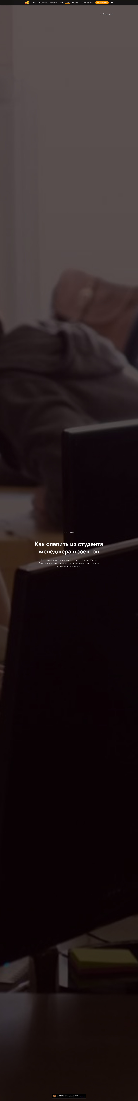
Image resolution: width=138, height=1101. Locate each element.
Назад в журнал (108, 14)
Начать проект (102, 2)
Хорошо (83, 1097)
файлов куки (71, 1096)
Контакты (75, 2)
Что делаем (53, 2)
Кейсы (34, 2)
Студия (61, 2)
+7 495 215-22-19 (87, 2)
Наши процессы (43, 2)
